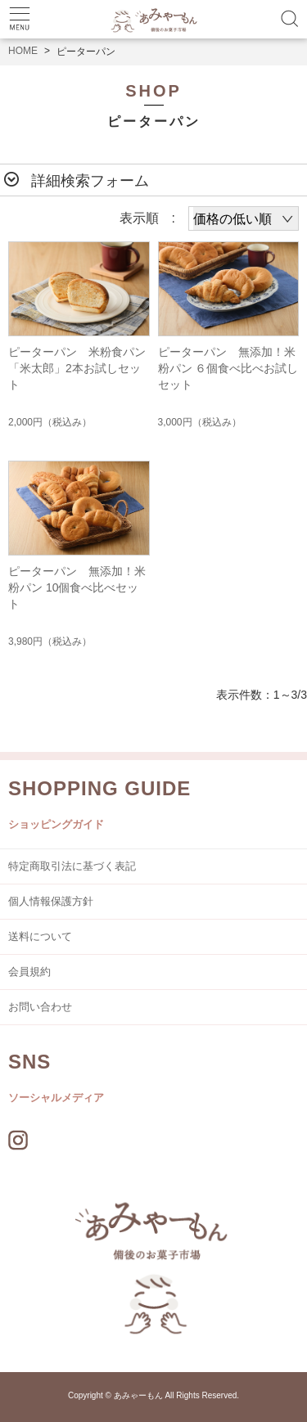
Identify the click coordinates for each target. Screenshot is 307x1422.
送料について (40, 936)
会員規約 (29, 971)
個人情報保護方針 (50, 901)
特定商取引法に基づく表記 (72, 866)
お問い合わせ (40, 1007)
